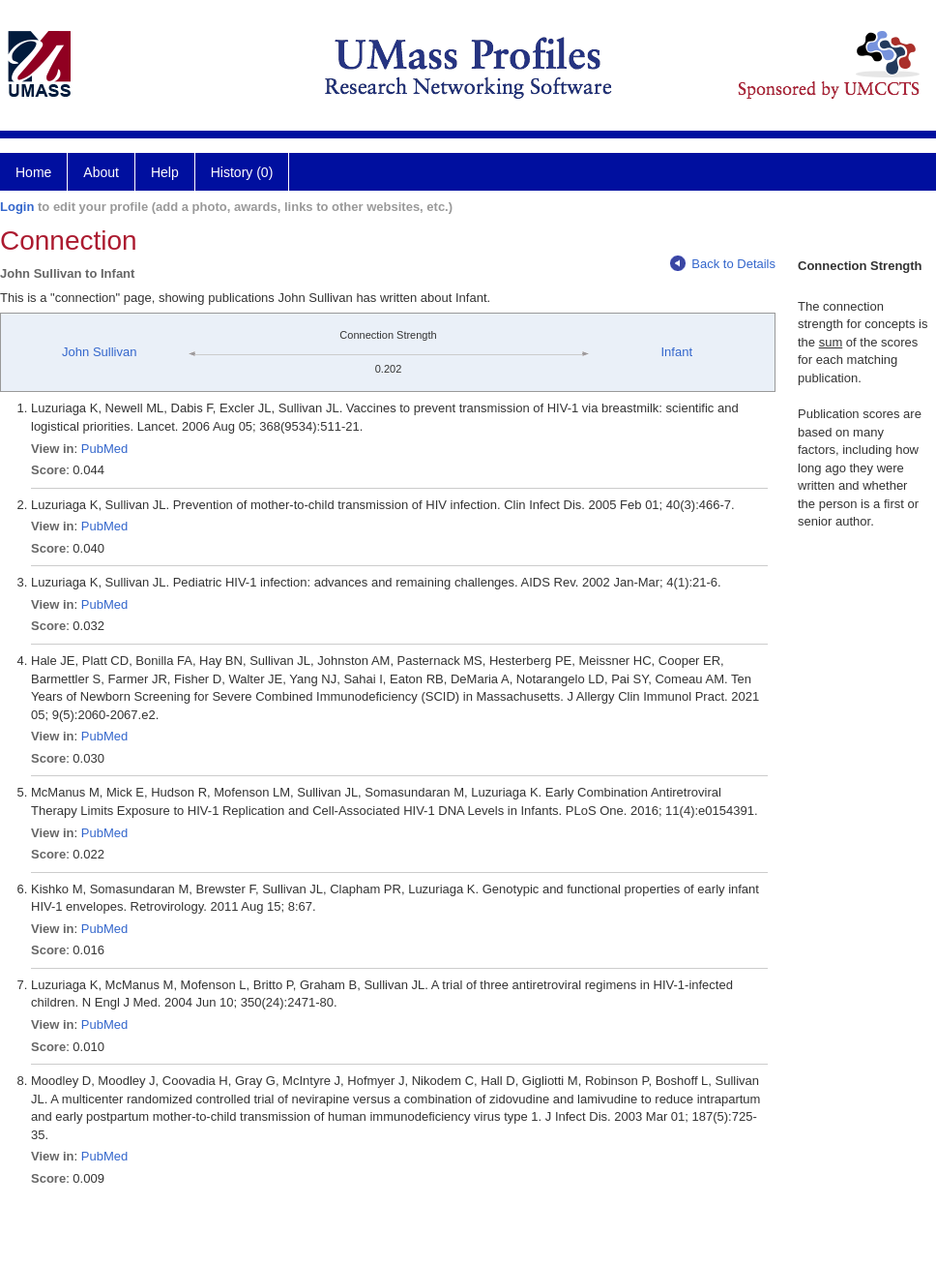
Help (165, 172)
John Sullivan (99, 352)
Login (17, 206)
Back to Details (722, 263)
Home (33, 172)
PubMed (104, 448)
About (101, 172)
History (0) (242, 172)
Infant (676, 352)
